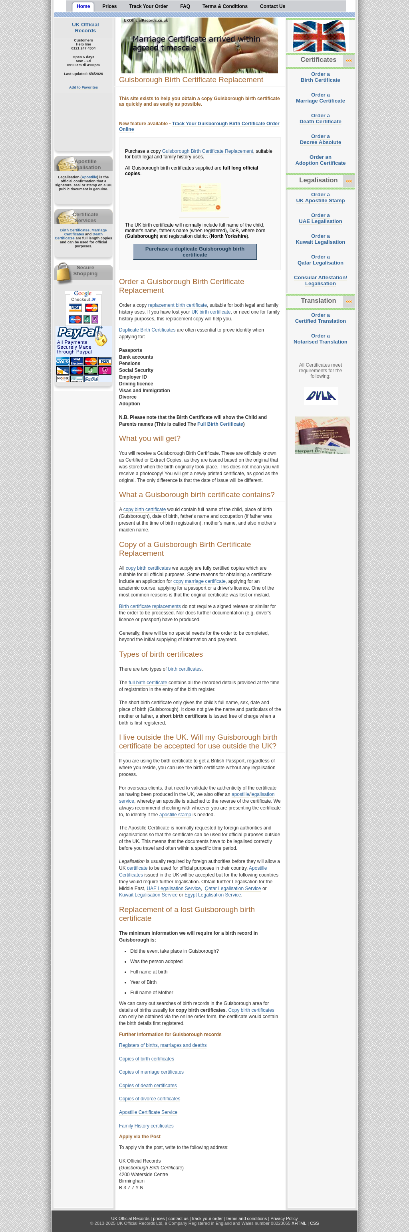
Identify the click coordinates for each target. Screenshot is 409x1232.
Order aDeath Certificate (320, 118)
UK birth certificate (210, 312)
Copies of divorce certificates (149, 1099)
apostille (240, 794)
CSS (314, 1223)
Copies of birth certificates (146, 1059)
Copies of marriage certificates (151, 1072)
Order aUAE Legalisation (320, 218)
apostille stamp (175, 814)
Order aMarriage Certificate (320, 98)
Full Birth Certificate (220, 424)
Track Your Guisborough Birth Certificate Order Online (199, 126)
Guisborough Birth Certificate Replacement (207, 151)
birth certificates (185, 669)
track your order (207, 1218)
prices (159, 1218)
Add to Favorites (83, 87)
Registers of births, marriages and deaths (162, 1045)
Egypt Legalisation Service (213, 895)
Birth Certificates (75, 230)
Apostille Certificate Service (148, 1112)
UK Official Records (85, 28)
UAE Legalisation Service (174, 888)
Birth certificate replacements (150, 606)
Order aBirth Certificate (320, 77)
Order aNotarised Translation (320, 339)
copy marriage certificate (199, 581)
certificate (137, 868)
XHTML (299, 1223)
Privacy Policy (284, 1218)
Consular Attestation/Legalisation (320, 280)
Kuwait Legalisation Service (148, 895)
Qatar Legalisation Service (233, 888)
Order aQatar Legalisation (320, 260)
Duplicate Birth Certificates (147, 330)
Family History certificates (146, 1126)
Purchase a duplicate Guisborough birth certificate (195, 252)
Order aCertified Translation (320, 318)
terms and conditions (246, 1218)
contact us (179, 1218)
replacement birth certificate (177, 305)
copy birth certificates (148, 568)
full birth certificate (148, 682)
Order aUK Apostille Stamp (320, 197)
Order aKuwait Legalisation (320, 239)
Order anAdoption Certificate (320, 160)
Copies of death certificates (148, 1085)
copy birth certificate (144, 509)
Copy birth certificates (251, 1010)
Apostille (89, 177)
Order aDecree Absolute (320, 139)
